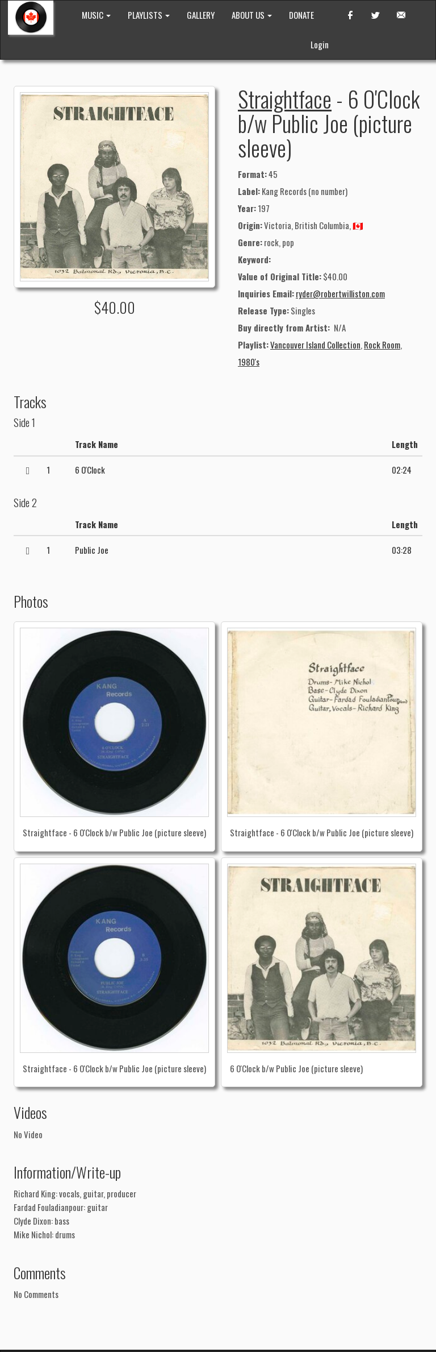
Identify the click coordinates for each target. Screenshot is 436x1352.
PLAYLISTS (149, 15)
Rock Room (382, 344)
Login (320, 44)
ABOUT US (252, 15)
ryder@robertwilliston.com (340, 293)
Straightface (285, 98)
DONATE (301, 15)
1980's (248, 361)
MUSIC (96, 15)
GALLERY (201, 15)
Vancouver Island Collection (315, 344)
